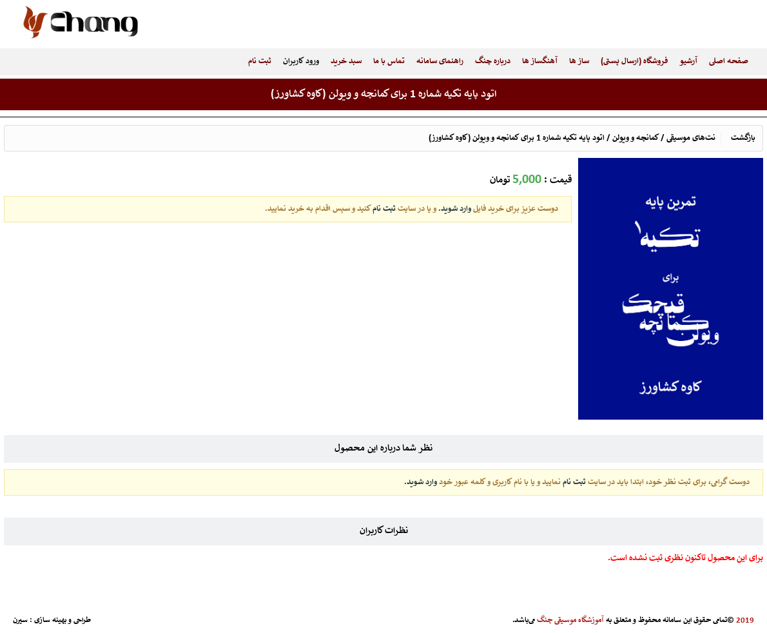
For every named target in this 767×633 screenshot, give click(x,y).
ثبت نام (259, 61)
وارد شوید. (453, 209)
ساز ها (579, 61)
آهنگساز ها (540, 61)
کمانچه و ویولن (635, 138)
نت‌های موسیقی (690, 138)
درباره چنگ (492, 61)
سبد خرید (346, 61)
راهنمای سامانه (439, 61)
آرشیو (688, 61)
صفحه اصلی (728, 61)
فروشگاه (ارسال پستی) (634, 61)
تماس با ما (389, 61)
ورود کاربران (301, 61)
